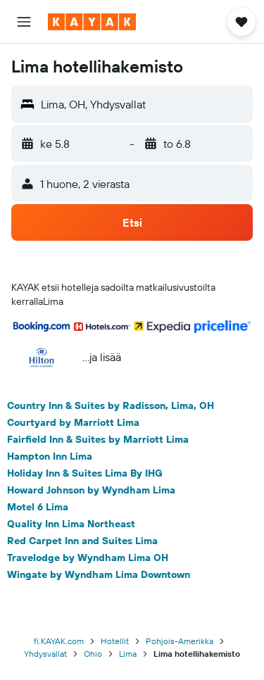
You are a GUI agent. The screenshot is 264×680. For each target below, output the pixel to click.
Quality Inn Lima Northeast (71, 523)
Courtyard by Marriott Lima (73, 422)
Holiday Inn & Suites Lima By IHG (85, 473)
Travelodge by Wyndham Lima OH (87, 557)
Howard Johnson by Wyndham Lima (91, 490)
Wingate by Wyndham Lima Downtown (98, 574)
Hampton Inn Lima (49, 456)
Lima (128, 653)
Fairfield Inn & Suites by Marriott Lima (98, 439)
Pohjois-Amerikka (179, 641)
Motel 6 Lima (37, 506)
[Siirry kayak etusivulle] (92, 21)
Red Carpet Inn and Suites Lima (82, 540)
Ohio (93, 653)
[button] (23, 21)
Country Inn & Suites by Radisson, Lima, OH (110, 405)
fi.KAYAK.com (59, 641)
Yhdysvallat (45, 653)
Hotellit (115, 641)
